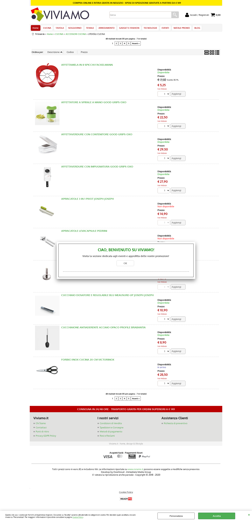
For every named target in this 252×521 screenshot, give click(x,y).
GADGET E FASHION (127, 28)
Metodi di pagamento (111, 432)
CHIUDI (249, 514)
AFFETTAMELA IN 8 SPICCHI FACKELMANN (87, 65)
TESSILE (89, 28)
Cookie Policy (77, 517)
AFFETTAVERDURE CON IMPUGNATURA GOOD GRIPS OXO (97, 167)
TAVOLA (59, 28)
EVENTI (163, 28)
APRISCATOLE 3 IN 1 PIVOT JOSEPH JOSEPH (87, 199)
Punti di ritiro (42, 432)
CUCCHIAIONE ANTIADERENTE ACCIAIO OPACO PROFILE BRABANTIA (103, 328)
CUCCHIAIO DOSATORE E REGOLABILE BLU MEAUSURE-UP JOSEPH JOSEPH (107, 296)
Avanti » (135, 44)
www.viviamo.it (135, 470)
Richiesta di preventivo (175, 424)
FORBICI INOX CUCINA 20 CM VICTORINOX (87, 360)
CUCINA (47, 28)
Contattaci (41, 428)
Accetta (217, 516)
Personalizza (176, 516)
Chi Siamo (41, 424)
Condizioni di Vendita (111, 424)
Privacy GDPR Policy (46, 436)
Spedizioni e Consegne (111, 428)
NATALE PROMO (179, 28)
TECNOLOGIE (148, 28)
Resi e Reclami (107, 436)
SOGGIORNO (74, 28)
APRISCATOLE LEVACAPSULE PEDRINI (84, 232)
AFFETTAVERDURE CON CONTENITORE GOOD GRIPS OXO (96, 135)
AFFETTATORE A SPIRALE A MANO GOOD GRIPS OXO (93, 103)
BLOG (194, 28)
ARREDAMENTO (105, 28)
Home (35, 28)
